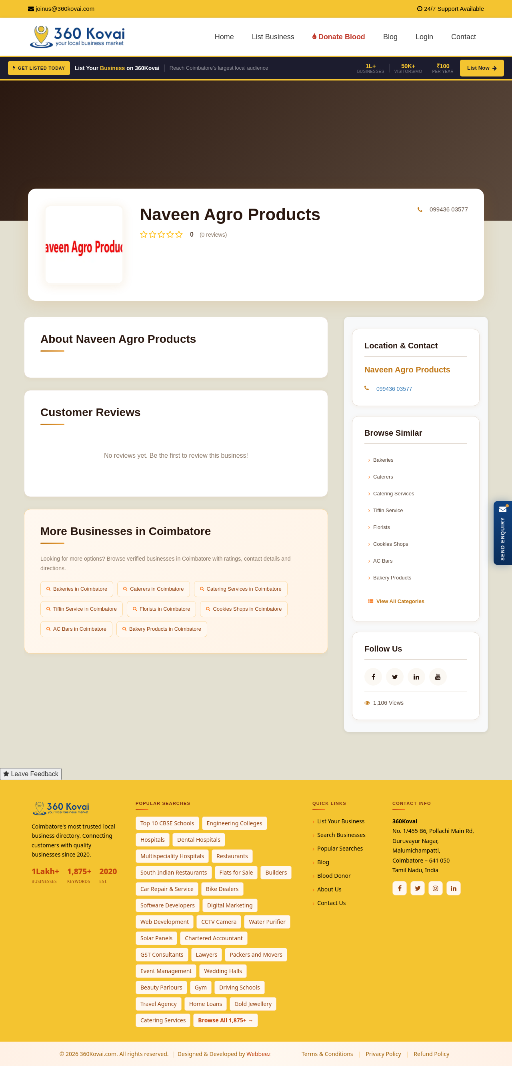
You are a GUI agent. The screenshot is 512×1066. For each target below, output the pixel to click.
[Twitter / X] (417, 888)
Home (224, 37)
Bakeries (381, 460)
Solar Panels (156, 938)
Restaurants (232, 856)
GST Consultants (162, 954)
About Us (329, 889)
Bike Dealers (222, 889)
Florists (379, 527)
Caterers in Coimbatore (153, 589)
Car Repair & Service (167, 889)
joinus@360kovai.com (65, 8)
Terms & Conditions (327, 1054)
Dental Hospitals (198, 839)
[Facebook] (399, 888)
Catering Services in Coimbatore (241, 589)
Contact (463, 37)
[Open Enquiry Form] (503, 533)
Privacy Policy (383, 1054)
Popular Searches (340, 848)
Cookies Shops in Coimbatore (244, 609)
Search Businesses (341, 835)
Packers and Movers (256, 954)
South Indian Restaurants (173, 872)
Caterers (380, 477)
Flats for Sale (236, 872)
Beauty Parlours (161, 987)
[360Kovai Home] (78, 36)
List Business (273, 37)
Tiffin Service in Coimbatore (81, 609)
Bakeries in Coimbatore (76, 589)
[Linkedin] (453, 888)
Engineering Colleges (234, 823)
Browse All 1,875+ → (225, 1020)
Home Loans (205, 1004)
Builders (276, 872)
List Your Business (340, 821)
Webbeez (258, 1054)
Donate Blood (338, 37)
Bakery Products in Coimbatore (161, 629)
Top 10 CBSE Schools (167, 823)
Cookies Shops (388, 544)
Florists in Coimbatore (161, 609)
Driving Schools (239, 987)
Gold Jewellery (253, 1004)
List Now (482, 68)
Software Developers (167, 905)
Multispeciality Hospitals (172, 856)
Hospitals (152, 839)
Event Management (166, 971)
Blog (390, 37)
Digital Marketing (230, 905)
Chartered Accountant (214, 938)
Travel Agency (158, 1004)
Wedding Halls (223, 971)
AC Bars (380, 561)
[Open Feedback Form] (31, 774)
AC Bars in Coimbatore (76, 629)
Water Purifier (267, 921)
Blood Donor (334, 875)
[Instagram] (435, 888)
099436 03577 (449, 209)
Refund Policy (431, 1054)
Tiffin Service (385, 510)
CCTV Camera (218, 921)
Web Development (164, 921)
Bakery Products (389, 578)
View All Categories (396, 601)
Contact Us (331, 903)
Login (424, 37)
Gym (201, 987)
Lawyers (207, 954)
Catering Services (391, 494)
